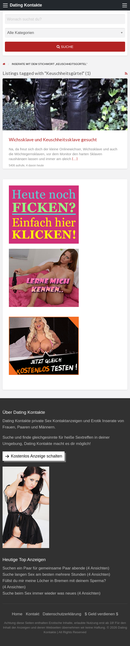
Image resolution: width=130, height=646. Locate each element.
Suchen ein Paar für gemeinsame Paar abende (44, 568)
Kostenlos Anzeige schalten (36, 456)
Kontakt (32, 614)
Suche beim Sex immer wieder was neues (39, 593)
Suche (65, 47)
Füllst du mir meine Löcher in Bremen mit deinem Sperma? (54, 581)
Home (17, 614)
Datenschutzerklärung (62, 614)
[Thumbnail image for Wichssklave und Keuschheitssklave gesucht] (65, 104)
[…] (74, 159)
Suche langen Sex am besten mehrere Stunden (44, 574)
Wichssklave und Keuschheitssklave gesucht (53, 139)
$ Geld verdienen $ (101, 614)
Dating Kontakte (26, 5)
